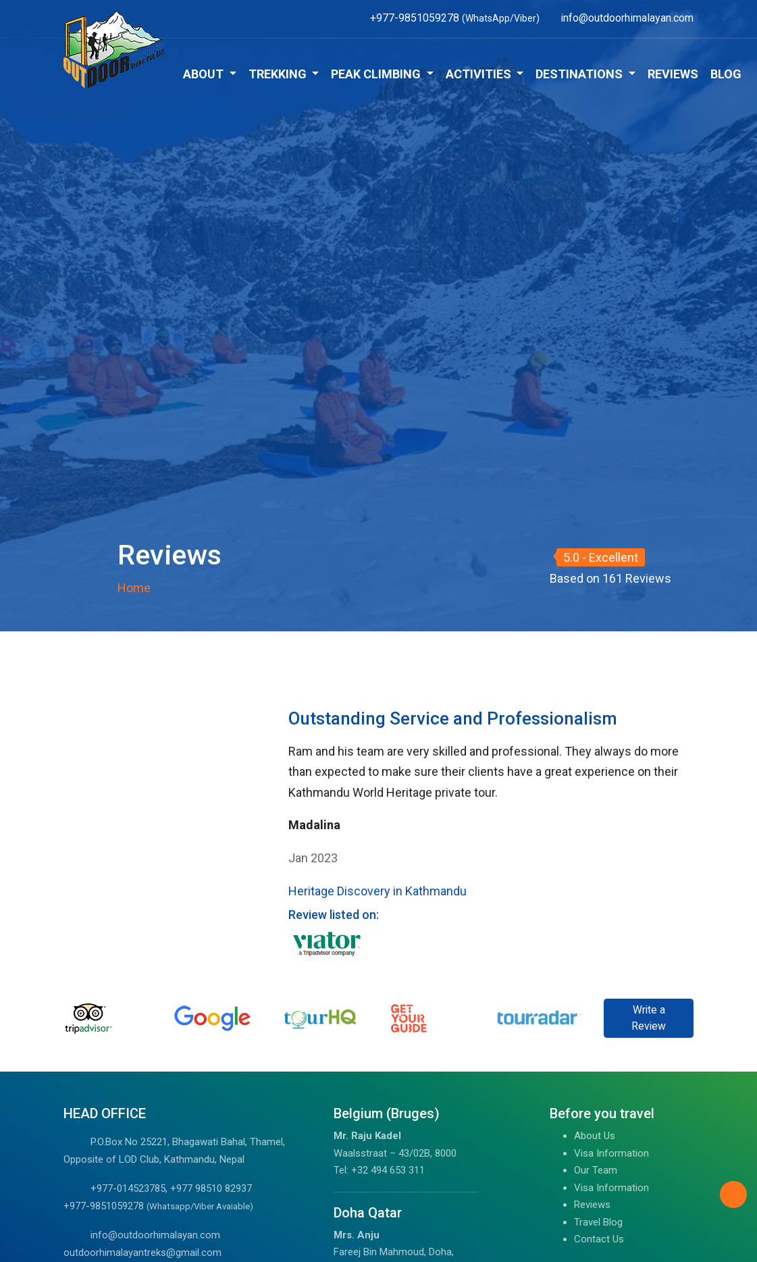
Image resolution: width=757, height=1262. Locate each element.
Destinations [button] (580, 74)
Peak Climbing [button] (377, 74)
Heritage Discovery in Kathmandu (377, 891)
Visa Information (611, 1153)
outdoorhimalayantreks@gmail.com (142, 1252)
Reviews (673, 74)
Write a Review (648, 1017)
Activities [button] (480, 74)
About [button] (204, 74)
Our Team (595, 1170)
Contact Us (599, 1239)
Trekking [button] (279, 74)
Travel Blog (598, 1222)
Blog (725, 74)
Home (134, 588)
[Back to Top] (733, 1194)
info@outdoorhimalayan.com (155, 1235)
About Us (594, 1136)
